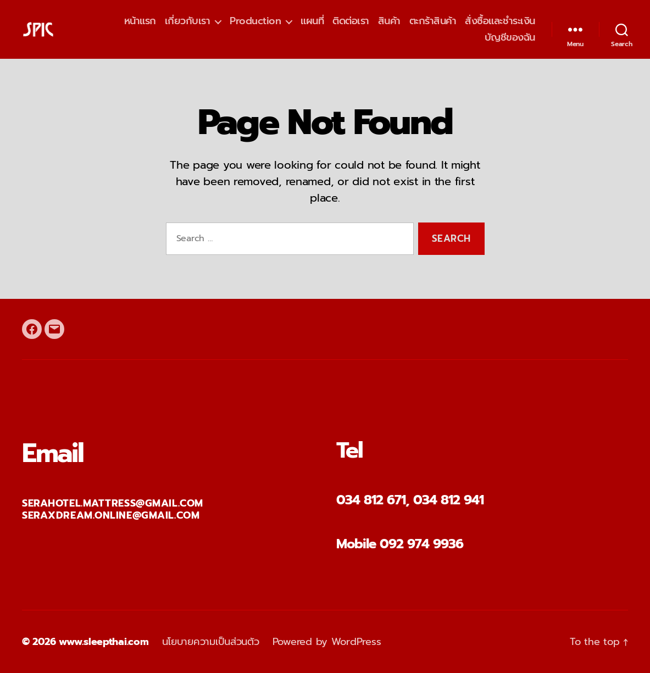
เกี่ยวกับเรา (187, 21)
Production (255, 21)
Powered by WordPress (327, 641)
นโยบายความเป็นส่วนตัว (210, 641)
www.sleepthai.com (103, 641)
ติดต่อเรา (350, 21)
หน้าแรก (140, 21)
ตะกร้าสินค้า (433, 21)
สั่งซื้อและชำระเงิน (500, 21)
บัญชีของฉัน (510, 38)
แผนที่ (312, 21)
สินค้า (389, 21)
